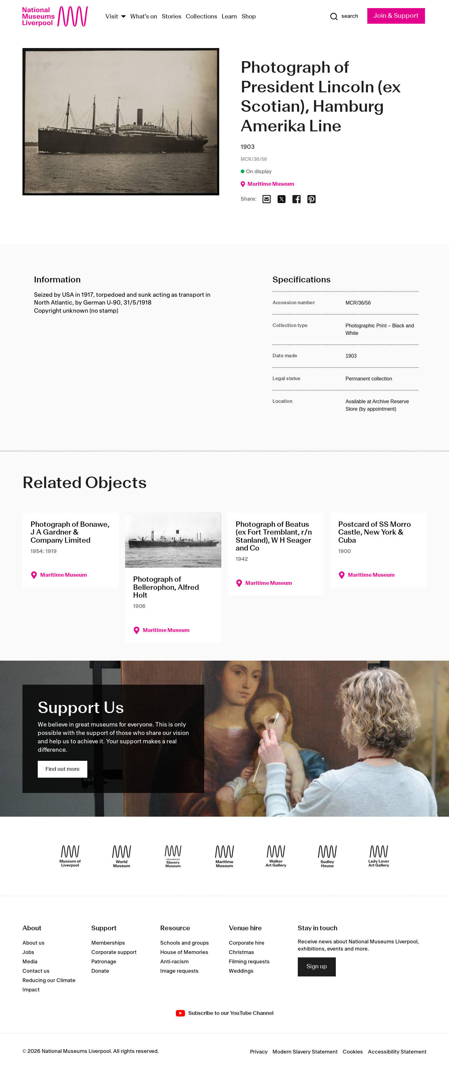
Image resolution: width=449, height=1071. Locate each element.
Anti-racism (174, 962)
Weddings (241, 971)
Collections (201, 17)
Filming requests (249, 962)
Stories (171, 17)
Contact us (36, 971)
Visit (111, 17)
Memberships (108, 943)
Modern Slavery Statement (305, 1052)
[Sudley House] (327, 856)
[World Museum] (121, 856)
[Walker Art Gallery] (276, 856)
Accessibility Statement (397, 1052)
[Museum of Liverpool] (70, 856)
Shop (249, 17)
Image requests (179, 971)
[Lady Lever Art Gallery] (379, 856)
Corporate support (114, 952)
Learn (229, 17)
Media (29, 962)
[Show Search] (344, 16)
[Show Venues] (123, 17)
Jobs (28, 952)
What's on (143, 17)
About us (33, 943)
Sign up (317, 967)
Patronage (103, 962)
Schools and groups (184, 943)
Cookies (353, 1052)
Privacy (259, 1052)
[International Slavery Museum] (173, 856)
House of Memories (184, 952)
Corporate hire (246, 943)
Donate (100, 971)
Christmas (241, 952)
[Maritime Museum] (224, 856)
